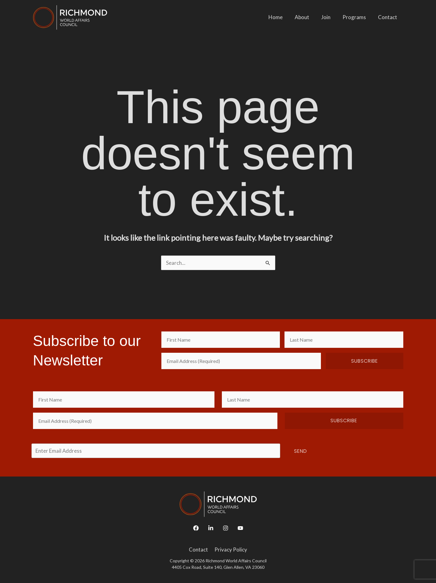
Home (283, 17)
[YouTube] (240, 528)
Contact (388, 17)
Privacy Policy (230, 549)
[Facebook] (196, 528)
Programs (356, 17)
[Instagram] (225, 528)
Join (329, 17)
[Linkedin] (211, 528)
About (307, 17)
